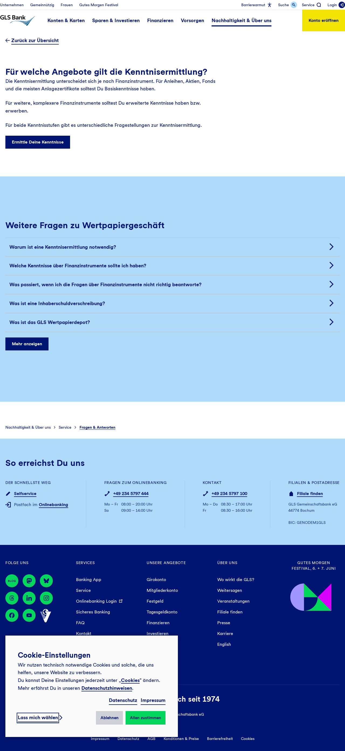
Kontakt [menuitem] (83, 633)
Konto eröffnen (324, 20)
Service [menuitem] (83, 590)
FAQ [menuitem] (80, 622)
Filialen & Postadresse (314, 482)
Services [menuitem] (85, 563)
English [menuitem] (224, 644)
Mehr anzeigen (27, 343)
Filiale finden (310, 493)
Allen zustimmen (145, 717)
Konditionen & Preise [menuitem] (181, 738)
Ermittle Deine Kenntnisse (38, 141)
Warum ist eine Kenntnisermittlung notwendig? (62, 247)
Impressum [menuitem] (100, 738)
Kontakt (212, 482)
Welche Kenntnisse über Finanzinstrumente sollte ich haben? (77, 266)
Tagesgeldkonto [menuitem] (162, 612)
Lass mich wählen (38, 717)
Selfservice (25, 493)
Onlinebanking (53, 504)
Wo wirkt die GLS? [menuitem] (235, 579)
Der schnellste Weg (28, 482)
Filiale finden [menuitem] (230, 612)
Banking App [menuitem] (88, 579)
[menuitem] (12, 5)
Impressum (153, 700)
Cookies (130, 680)
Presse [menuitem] (223, 622)
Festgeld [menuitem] (155, 601)
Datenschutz (123, 700)
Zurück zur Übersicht (35, 40)
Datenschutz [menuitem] (128, 738)
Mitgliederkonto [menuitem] (162, 590)
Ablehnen (110, 717)
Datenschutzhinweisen (106, 688)
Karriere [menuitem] (225, 633)
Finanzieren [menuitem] (158, 622)
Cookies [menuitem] (247, 738)
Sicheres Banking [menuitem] (93, 612)
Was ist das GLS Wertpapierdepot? (49, 322)
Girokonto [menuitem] (156, 579)
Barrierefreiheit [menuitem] (220, 738)
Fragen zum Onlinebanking (135, 482)
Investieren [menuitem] (157, 633)
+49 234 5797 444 (131, 493)
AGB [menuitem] (151, 738)
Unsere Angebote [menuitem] (166, 563)
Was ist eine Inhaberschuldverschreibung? (57, 303)
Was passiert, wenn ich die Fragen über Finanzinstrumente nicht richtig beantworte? (105, 285)
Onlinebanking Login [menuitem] (96, 601)
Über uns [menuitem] (227, 563)
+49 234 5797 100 (229, 493)
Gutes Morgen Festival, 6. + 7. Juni (314, 566)
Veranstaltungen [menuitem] (233, 601)
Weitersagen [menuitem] (229, 590)
